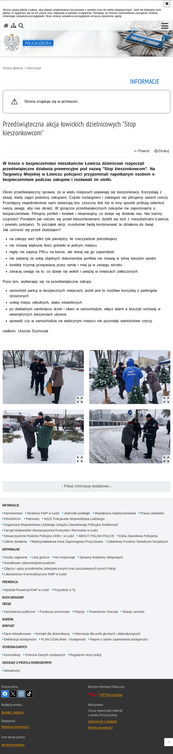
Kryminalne (11, 549)
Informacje (33, 68)
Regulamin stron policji (86, 655)
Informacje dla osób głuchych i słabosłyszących (107, 634)
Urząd (6, 603)
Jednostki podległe (77, 513)
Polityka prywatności (100, 727)
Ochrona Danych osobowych (45, 655)
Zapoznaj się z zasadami (102, 721)
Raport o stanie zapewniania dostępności (119, 639)
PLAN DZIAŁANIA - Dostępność (63, 639)
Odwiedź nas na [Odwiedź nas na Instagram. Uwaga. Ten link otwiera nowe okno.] (21, 693)
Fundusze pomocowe (55, 611)
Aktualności (12, 670)
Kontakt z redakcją (12, 712)
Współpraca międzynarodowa (115, 513)
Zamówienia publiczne (19, 611)
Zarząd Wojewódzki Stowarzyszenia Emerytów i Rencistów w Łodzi (51, 530)
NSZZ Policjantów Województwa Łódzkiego (74, 519)
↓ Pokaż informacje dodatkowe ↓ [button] (86, 486)
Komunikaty (12, 655)
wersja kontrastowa (12, 744)
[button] (164, 26)
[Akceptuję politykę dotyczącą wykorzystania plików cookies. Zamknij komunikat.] (167, 3)
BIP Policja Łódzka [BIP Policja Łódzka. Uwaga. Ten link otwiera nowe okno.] (111, 694)
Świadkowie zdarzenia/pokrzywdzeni (29, 563)
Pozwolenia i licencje (103, 611)
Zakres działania (15, 541)
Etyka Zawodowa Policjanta (138, 536)
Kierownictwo (13, 513)
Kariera (8, 619)
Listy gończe (41, 557)
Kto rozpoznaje (64, 557)
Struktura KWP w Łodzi (43, 513)
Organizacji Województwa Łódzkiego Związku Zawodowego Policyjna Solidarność (61, 524)
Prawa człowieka (152, 513)
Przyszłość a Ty (64, 590)
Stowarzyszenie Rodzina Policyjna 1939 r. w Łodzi (39, 536)
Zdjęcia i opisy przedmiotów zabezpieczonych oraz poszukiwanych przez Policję (60, 568)
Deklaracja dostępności (20, 639)
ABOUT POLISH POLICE (96, 536)
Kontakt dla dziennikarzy (53, 634)
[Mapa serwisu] (13, 25)
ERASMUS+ (12, 519)
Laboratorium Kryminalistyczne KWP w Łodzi (35, 574)
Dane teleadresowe (17, 634)
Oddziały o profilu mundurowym (27, 662)
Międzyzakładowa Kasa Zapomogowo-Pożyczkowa (67, 541)
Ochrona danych (14, 647)
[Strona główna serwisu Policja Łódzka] (6, 25)
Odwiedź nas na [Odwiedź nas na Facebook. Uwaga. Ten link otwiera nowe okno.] (5, 693)
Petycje (79, 611)
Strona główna (13, 68)
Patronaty (32, 519)
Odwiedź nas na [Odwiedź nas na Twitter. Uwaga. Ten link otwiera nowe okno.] (13, 693)
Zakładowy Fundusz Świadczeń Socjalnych (137, 541)
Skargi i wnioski (133, 611)
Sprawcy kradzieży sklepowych (101, 557)
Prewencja (10, 582)
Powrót (141, 151)
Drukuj (161, 151)
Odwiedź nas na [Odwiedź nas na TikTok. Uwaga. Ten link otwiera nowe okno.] (29, 693)
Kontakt (8, 625)
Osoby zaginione (15, 557)
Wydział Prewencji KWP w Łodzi (26, 590)
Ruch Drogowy (13, 597)
